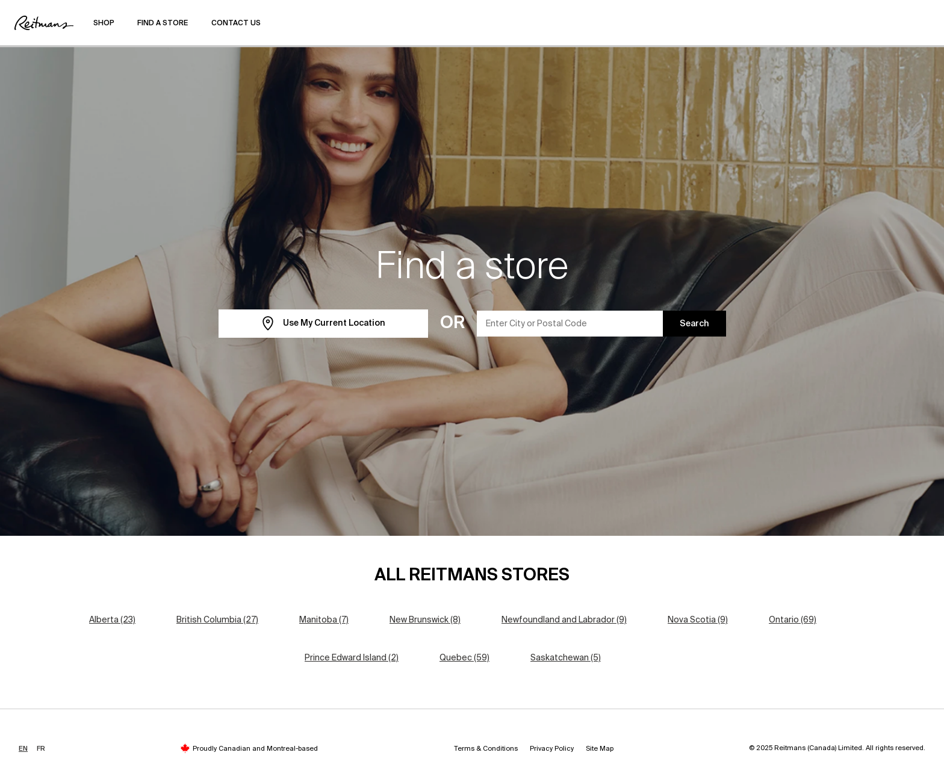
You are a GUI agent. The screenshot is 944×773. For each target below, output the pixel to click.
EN (23, 748)
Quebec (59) (464, 657)
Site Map (599, 748)
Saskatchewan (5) (565, 657)
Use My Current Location (323, 323)
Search (694, 323)
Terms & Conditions (486, 748)
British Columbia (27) (217, 619)
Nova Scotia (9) (698, 619)
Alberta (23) (112, 619)
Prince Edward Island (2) (352, 657)
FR (41, 748)
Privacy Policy (552, 748)
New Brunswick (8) (425, 619)
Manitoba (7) (324, 619)
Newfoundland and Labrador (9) (564, 619)
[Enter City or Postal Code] (570, 324)
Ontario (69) (792, 619)
